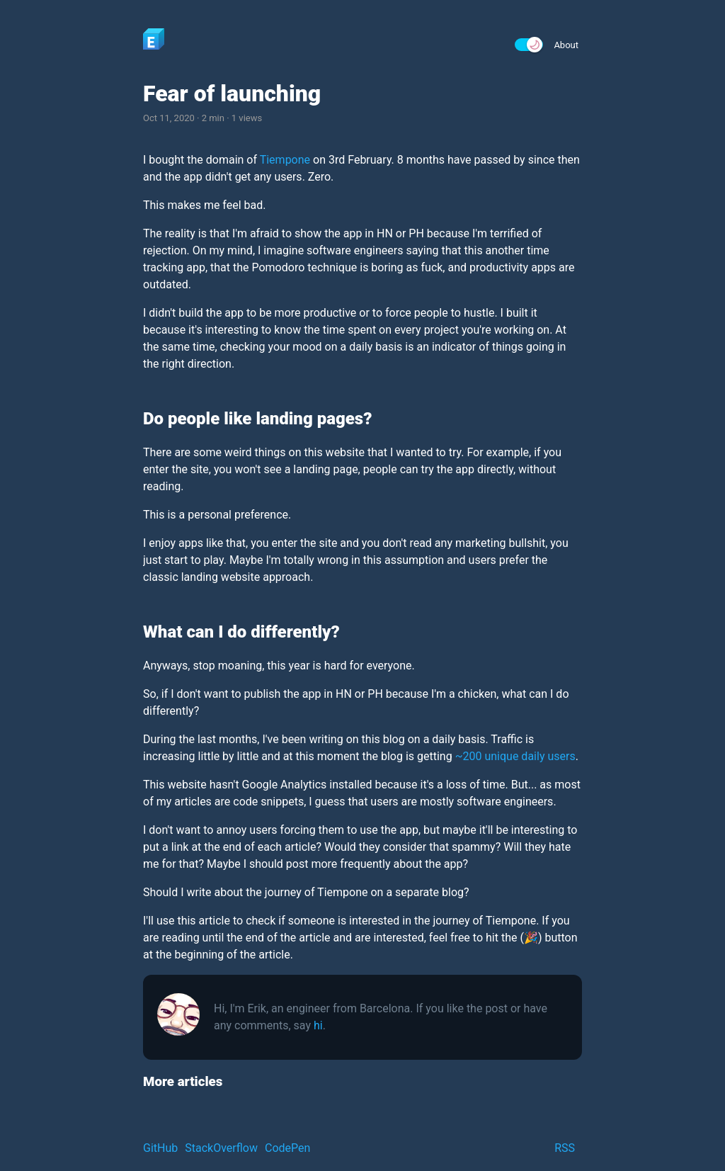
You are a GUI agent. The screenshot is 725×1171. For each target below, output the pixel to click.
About (566, 45)
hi (318, 1025)
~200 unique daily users (515, 756)
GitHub (160, 1148)
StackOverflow (221, 1148)
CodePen (287, 1148)
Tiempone (285, 159)
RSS (564, 1148)
